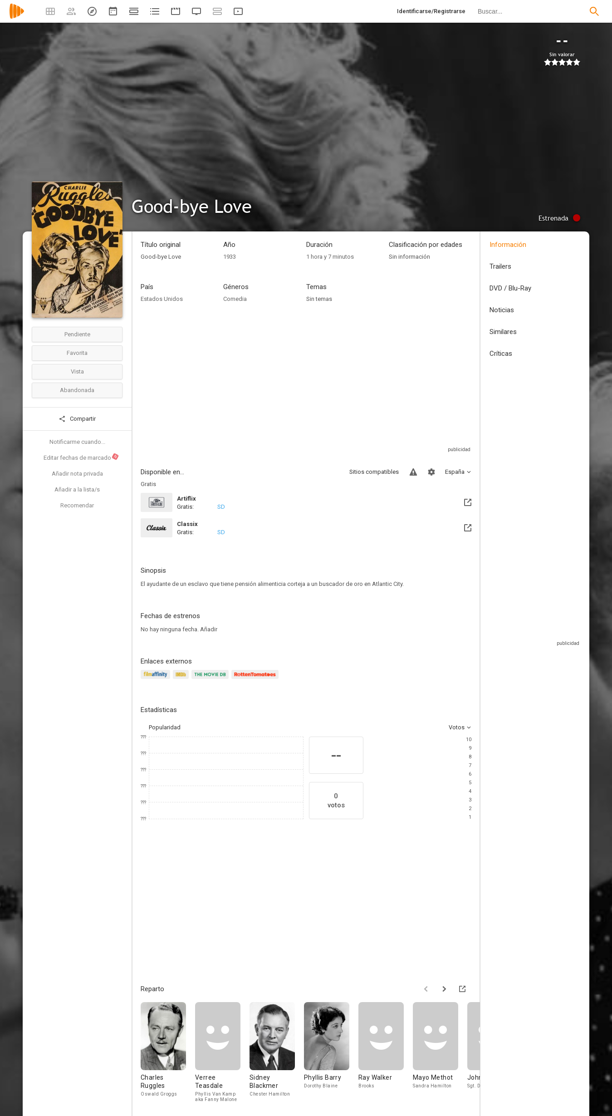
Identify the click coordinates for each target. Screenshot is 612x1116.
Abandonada (77, 390)
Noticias (502, 310)
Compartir (77, 419)
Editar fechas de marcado (81, 457)
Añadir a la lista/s (77, 489)
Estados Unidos (162, 298)
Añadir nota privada (77, 473)
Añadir (208, 629)
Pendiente (77, 334)
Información (508, 245)
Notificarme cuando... (77, 441)
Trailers (500, 266)
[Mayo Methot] (440, 1052)
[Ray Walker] (385, 1052)
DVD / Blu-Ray (510, 288)
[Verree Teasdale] (222, 1052)
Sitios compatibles (374, 471)
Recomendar (77, 505)
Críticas (501, 353)
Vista (77, 371)
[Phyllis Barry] (331, 1052)
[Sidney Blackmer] (277, 1052)
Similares (503, 332)
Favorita (77, 352)
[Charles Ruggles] (168, 1052)
